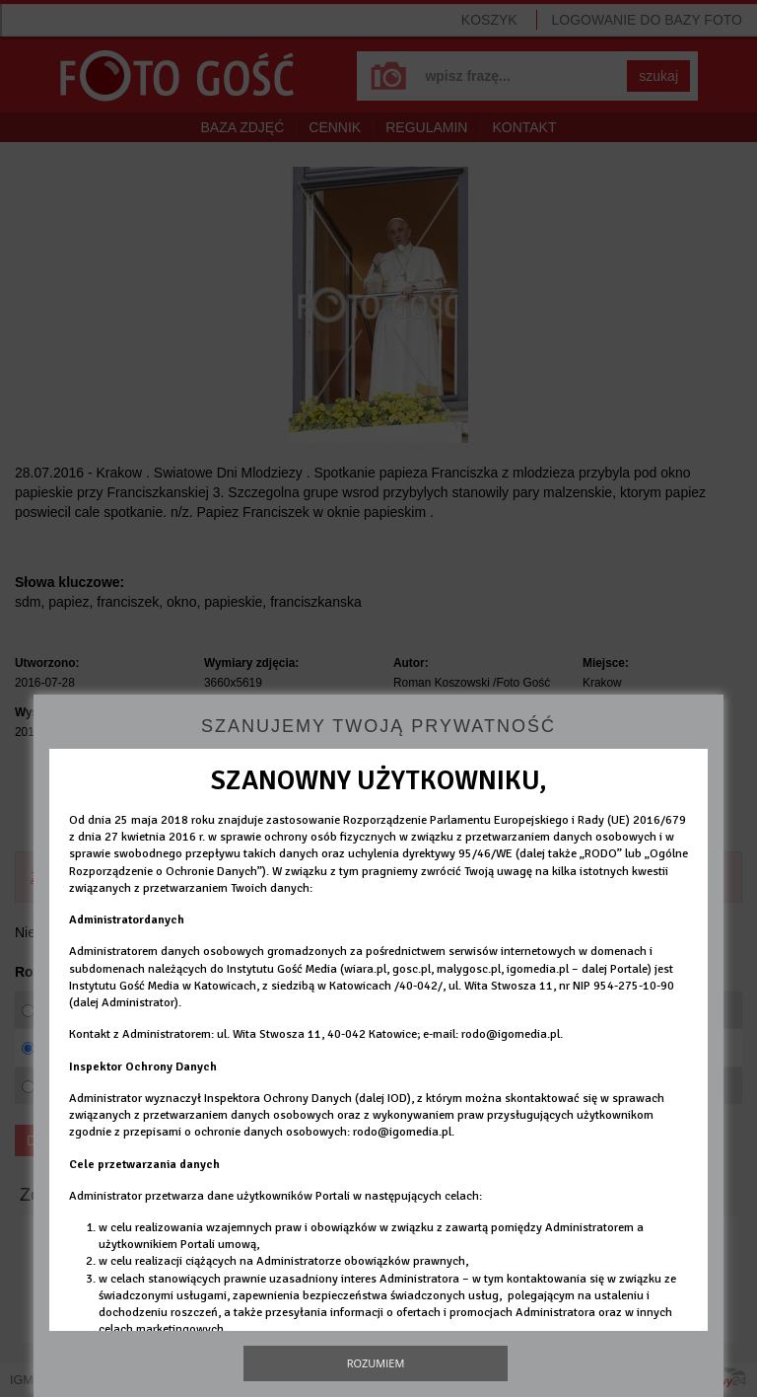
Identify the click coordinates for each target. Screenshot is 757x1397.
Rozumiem (376, 1363)
